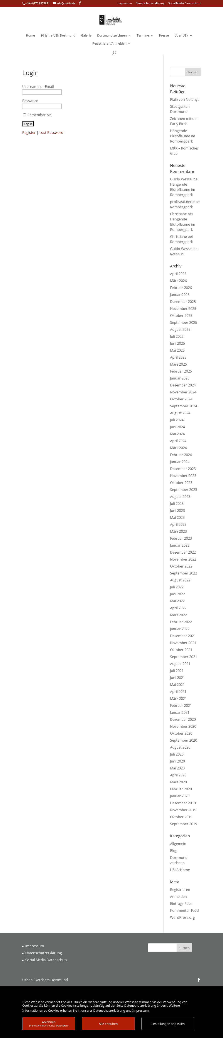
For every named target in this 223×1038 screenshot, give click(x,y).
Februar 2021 (181, 705)
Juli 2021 (177, 670)
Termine (143, 35)
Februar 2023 (181, 538)
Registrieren (180, 889)
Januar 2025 (179, 378)
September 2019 (183, 823)
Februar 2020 (181, 789)
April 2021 (178, 691)
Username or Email (38, 86)
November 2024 (183, 392)
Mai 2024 (177, 434)
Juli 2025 (177, 336)
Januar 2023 (179, 545)
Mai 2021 (177, 684)
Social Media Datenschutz (184, 3)
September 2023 (183, 489)
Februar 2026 (181, 287)
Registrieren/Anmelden (109, 43)
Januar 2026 (179, 294)
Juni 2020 (177, 761)
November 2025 (183, 308)
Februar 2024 (181, 454)
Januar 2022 (179, 628)
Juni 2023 (177, 510)
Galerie (86, 35)
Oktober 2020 (181, 733)
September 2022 (183, 573)
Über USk (181, 35)
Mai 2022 (177, 601)
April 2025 (178, 357)
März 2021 (178, 698)
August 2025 (180, 329)
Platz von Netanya (184, 99)
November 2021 (183, 642)
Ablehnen (48, 1023)
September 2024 (183, 406)
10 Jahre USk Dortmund (58, 35)
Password (30, 100)
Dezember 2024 (183, 385)
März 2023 (178, 531)
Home (30, 35)
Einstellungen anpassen (168, 1024)
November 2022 (183, 559)
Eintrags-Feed (181, 903)
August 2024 (180, 413)
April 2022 (178, 608)
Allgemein (178, 843)
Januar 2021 (179, 712)
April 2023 (178, 524)
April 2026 (178, 273)
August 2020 (180, 747)
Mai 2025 (177, 350)
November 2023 (183, 475)
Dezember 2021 (183, 635)
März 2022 (178, 615)
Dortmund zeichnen (112, 35)
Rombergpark (181, 207)
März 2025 (178, 364)
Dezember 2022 (183, 552)
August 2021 (180, 663)
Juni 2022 (177, 594)
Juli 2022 (177, 587)
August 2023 (180, 496)
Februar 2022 (181, 622)
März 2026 (178, 280)
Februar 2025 (181, 371)
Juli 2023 (177, 503)
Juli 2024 (177, 420)
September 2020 (183, 740)
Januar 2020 (179, 796)
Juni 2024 (177, 427)
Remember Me (39, 115)
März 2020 (178, 782)
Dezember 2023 (183, 468)
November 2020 (183, 726)
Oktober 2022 (181, 566)
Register (29, 132)
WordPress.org (182, 917)
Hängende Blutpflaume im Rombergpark (182, 136)
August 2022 (180, 580)
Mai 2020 (177, 768)
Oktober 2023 (181, 482)
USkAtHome (180, 869)
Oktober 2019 (181, 817)
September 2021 (183, 656)
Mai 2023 (177, 517)
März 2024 (178, 447)
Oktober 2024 (181, 399)
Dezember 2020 (183, 719)
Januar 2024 (179, 461)
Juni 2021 (177, 677)
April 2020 (178, 775)
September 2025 (183, 322)
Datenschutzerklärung (150, 3)
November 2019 (183, 810)
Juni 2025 (177, 343)
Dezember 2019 (183, 803)
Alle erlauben (108, 1024)
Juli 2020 (177, 754)
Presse (164, 35)
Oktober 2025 (181, 315)
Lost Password (51, 132)
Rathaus (177, 254)
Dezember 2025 (183, 301)
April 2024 (178, 440)
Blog (173, 850)
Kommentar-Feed (184, 910)
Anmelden (178, 896)
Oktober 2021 (181, 649)
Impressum (125, 3)
